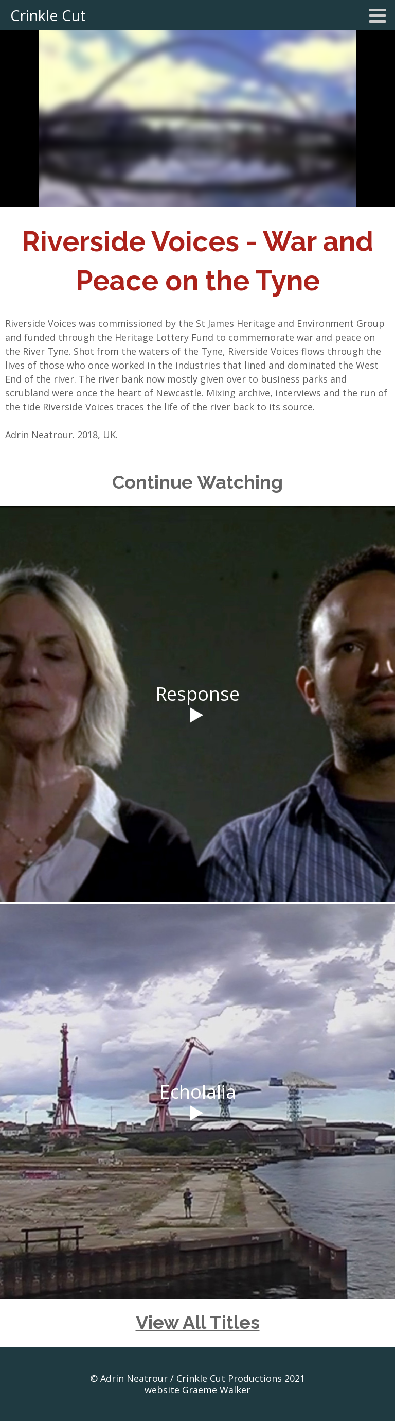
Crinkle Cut (48, 15)
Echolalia (197, 1091)
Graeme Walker (216, 1389)
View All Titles (198, 1322)
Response (197, 693)
